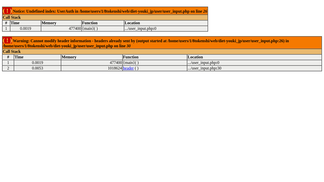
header (128, 68)
